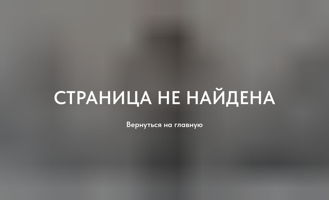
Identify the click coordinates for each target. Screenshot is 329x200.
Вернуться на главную (164, 124)
